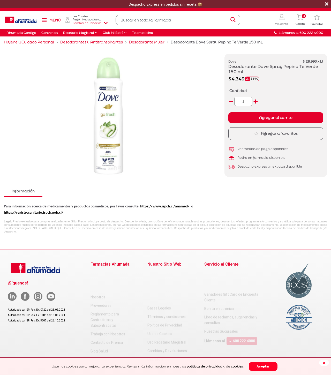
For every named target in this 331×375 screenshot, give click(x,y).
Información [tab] (23, 191)
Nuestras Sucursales (221, 311)
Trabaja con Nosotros (108, 311)
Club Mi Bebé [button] (113, 33)
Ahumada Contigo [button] (21, 33)
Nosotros (98, 274)
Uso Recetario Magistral (166, 308)
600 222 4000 (242, 320)
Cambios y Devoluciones (167, 316)
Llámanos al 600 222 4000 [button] (298, 33)
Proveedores (101, 282)
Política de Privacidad (164, 291)
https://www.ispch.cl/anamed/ (164, 206)
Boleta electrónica (219, 288)
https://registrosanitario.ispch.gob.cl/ (33, 212)
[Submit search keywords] (233, 20)
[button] (281, 20)
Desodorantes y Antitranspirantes (91, 42)
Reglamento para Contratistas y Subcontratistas (105, 296)
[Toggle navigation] (51, 20)
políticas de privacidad (204, 366)
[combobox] (178, 20)
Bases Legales (159, 274)
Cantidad (238, 90)
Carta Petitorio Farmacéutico (170, 342)
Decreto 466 (157, 333)
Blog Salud (99, 328)
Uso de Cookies (159, 299)
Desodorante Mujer (146, 42)
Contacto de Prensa (107, 319)
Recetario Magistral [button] (78, 33)
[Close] (324, 363)
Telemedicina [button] (142, 33)
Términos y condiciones (166, 282)
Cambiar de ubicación (90, 23)
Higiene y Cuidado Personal (29, 42)
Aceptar (263, 366)
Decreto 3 (155, 325)
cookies (237, 366)
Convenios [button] (49, 33)
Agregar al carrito (275, 117)
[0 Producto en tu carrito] (300, 20)
